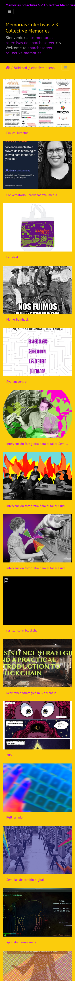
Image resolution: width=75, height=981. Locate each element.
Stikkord (20, 67)
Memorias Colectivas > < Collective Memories (40, 5)
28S (9, 755)
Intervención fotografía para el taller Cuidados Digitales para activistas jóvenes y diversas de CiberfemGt (37, 506)
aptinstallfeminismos (21, 942)
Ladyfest (12, 257)
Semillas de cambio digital (25, 880)
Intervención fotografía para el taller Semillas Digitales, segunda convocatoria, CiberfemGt (37, 444)
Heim (8, 68)
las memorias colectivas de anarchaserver (30, 40)
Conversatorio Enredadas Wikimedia (31, 195)
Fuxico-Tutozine (17, 133)
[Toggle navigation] (10, 11)
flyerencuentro (16, 381)
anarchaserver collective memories (29, 50)
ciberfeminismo (43, 67)
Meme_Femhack (17, 319)
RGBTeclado (14, 817)
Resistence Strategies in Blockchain (31, 693)
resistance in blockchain (23, 630)
